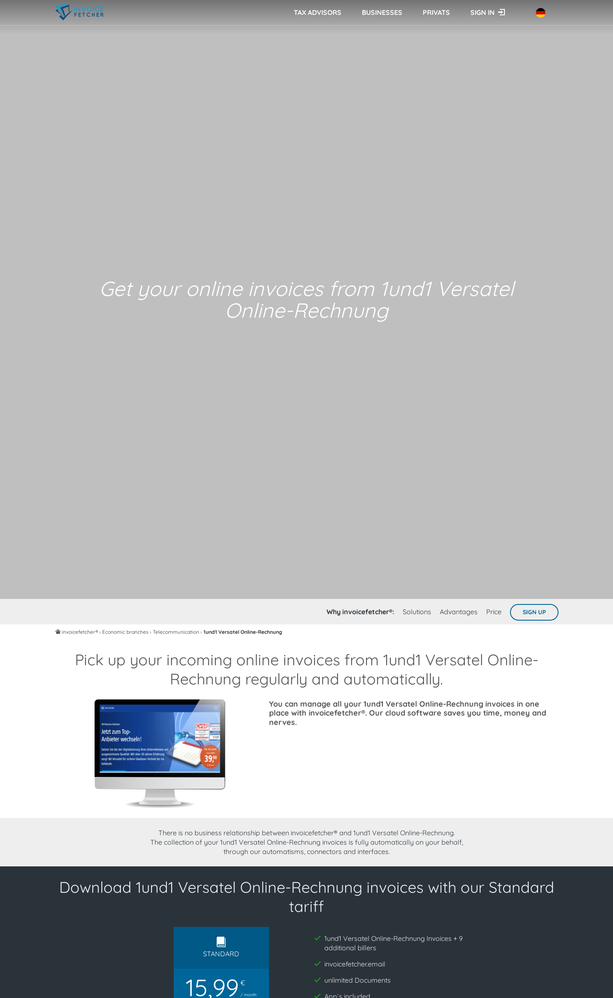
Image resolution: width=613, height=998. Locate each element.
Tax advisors (317, 12)
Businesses (382, 12)
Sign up (534, 612)
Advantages (459, 611)
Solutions (417, 611)
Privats (436, 12)
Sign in (482, 12)
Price (493, 611)
